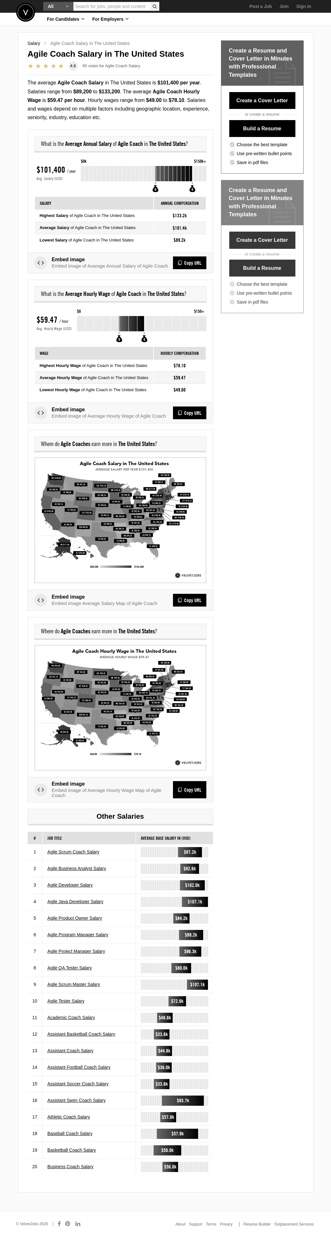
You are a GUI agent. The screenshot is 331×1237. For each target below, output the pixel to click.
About (180, 1224)
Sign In (303, 6)
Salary (34, 43)
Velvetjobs (25, 12)
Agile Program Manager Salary (77, 943)
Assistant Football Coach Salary (78, 1076)
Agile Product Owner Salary (74, 927)
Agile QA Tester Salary (69, 976)
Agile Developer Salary (70, 893)
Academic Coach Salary (71, 1026)
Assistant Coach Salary (70, 1059)
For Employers (110, 19)
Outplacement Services (294, 1224)
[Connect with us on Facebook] (59, 1224)
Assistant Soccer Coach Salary (77, 1092)
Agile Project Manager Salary (76, 960)
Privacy (226, 1224)
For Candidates (66, 19)
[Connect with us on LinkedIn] (78, 1224)
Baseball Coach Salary (70, 1142)
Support (195, 1224)
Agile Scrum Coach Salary (73, 860)
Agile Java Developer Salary (75, 910)
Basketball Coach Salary (71, 1158)
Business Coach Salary (70, 1175)
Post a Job (260, 6)
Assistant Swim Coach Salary (76, 1109)
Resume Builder (257, 1224)
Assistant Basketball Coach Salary (81, 1043)
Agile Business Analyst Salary (76, 877)
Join (284, 6)
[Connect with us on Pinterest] (68, 1224)
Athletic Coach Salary (68, 1125)
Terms (211, 1224)
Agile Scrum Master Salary (73, 993)
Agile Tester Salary (65, 1009)
